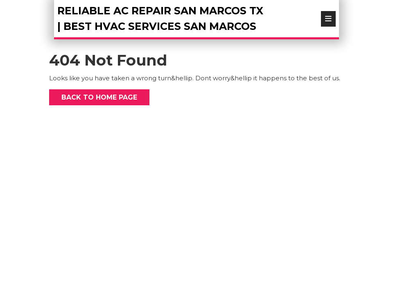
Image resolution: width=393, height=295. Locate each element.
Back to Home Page (93, 95)
